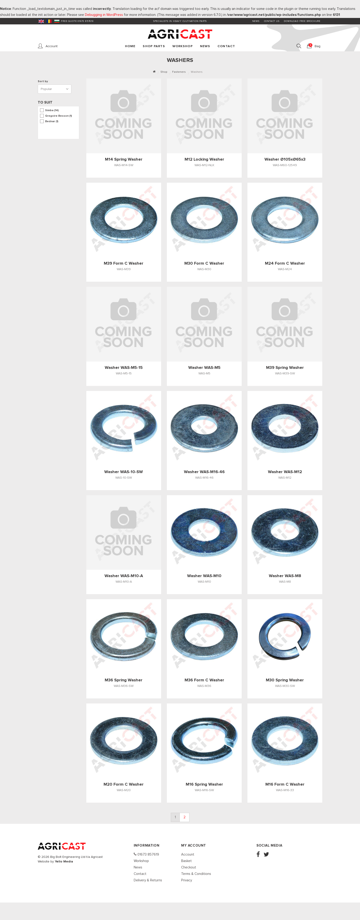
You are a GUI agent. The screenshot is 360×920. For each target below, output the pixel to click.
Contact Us (271, 21)
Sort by (43, 81)
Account (187, 854)
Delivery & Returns (148, 880)
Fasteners (179, 72)
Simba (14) (52, 110)
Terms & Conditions (196, 874)
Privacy (186, 880)
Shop (163, 72)
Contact (226, 46)
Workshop (182, 46)
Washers (197, 72)
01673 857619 (146, 854)
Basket (186, 861)
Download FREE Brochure (302, 21)
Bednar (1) (51, 121)
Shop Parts (154, 46)
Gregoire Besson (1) (58, 116)
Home (130, 46)
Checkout (188, 867)
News (255, 21)
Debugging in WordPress (104, 15)
